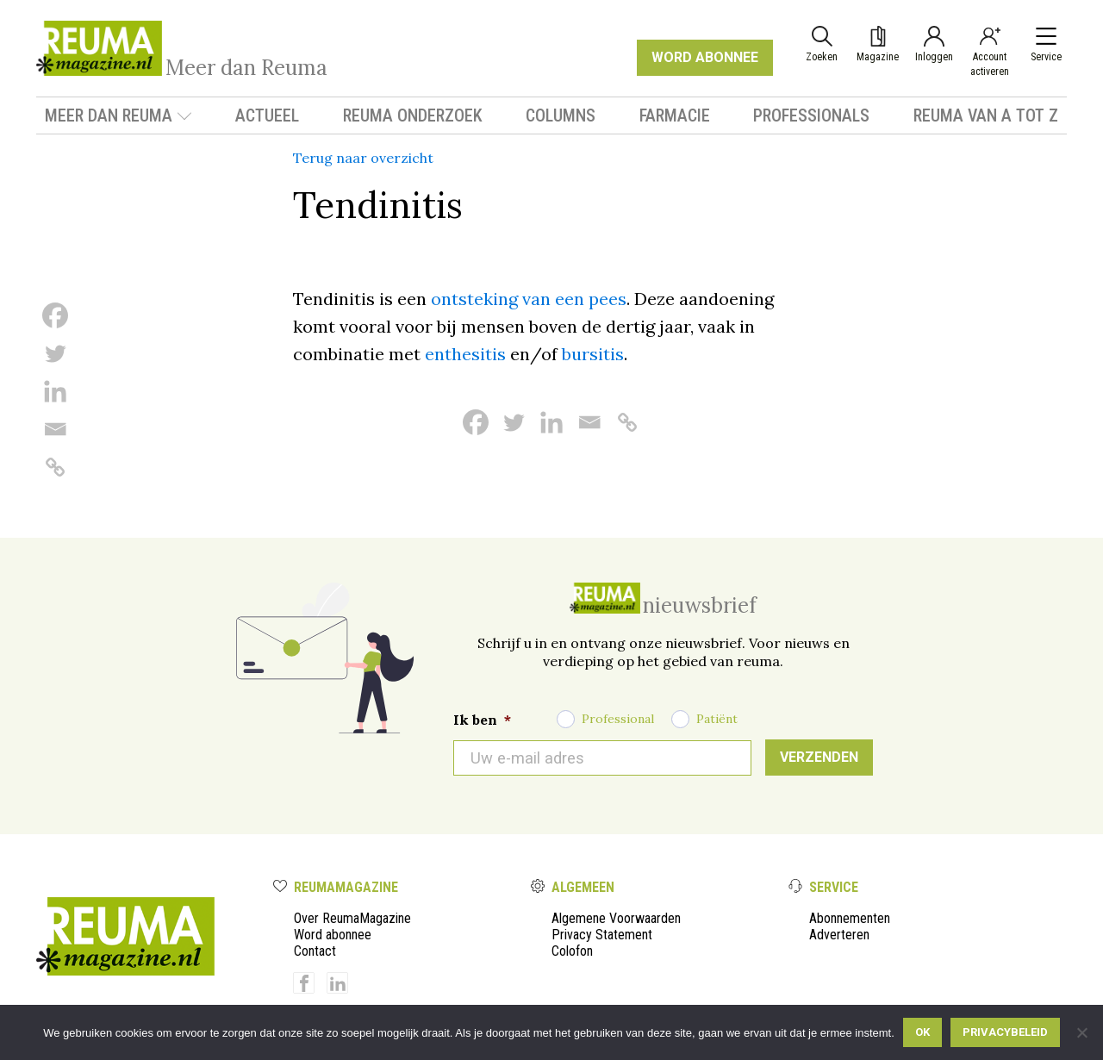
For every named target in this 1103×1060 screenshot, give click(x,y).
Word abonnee (332, 934)
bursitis (593, 354)
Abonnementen (849, 918)
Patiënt (717, 718)
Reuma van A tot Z (985, 115)
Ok (922, 1032)
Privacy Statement (602, 934)
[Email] (55, 429)
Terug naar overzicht (363, 157)
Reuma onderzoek (413, 115)
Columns (560, 115)
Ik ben (482, 719)
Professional (618, 718)
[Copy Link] (55, 467)
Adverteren (839, 934)
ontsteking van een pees (528, 298)
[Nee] (1081, 1032)
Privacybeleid (1005, 1032)
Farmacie (674, 115)
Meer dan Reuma (118, 115)
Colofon (572, 951)
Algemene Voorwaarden (616, 918)
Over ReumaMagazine (352, 918)
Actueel (267, 115)
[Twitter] (55, 353)
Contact (315, 951)
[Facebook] (55, 315)
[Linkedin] (55, 391)
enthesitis (465, 354)
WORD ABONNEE (704, 57)
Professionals (811, 115)
